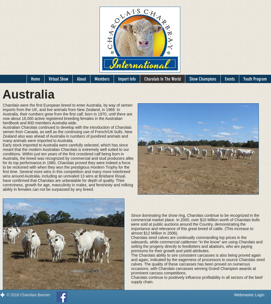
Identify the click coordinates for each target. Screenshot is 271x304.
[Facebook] (61, 297)
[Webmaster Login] (249, 295)
